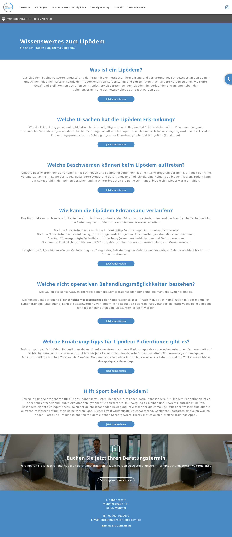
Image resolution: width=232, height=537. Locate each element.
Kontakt (119, 7)
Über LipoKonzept (100, 7)
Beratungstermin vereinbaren (116, 480)
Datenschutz (124, 525)
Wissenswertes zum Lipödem (69, 7)
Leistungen (40, 7)
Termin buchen (136, 7)
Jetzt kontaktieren (116, 99)
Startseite (24, 7)
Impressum (107, 525)
